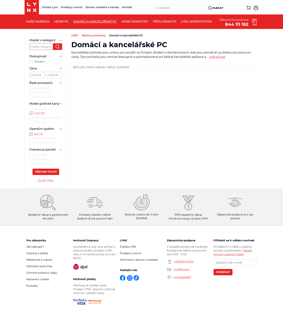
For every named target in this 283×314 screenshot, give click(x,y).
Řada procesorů (45, 83)
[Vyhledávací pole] (180, 8)
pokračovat (217, 57)
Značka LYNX (128, 246)
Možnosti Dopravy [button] (86, 240)
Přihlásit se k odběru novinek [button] (234, 240)
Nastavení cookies (37, 279)
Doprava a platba (37, 253)
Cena (45, 68)
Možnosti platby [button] (84, 279)
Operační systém (45, 129)
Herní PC (61, 21)
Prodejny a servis (71, 7)
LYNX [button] (123, 240)
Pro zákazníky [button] (36, 240)
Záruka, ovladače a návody (102, 7)
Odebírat (223, 272)
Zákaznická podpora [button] (181, 240)
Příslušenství (164, 21)
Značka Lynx (50, 7)
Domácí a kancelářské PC (95, 21)
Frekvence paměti (45, 149)
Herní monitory (134, 21)
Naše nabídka (37, 21)
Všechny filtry (46, 171)
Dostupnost (45, 56)
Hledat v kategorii (45, 40)
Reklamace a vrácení (39, 259)
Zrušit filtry (46, 180)
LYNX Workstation (196, 21)
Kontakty (32, 285)
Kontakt (127, 7)
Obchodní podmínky (39, 266)
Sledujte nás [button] (128, 270)
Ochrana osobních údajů (41, 272)
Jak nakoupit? (35, 246)
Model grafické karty (45, 103)
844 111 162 (236, 24)
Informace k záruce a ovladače (139, 259)
